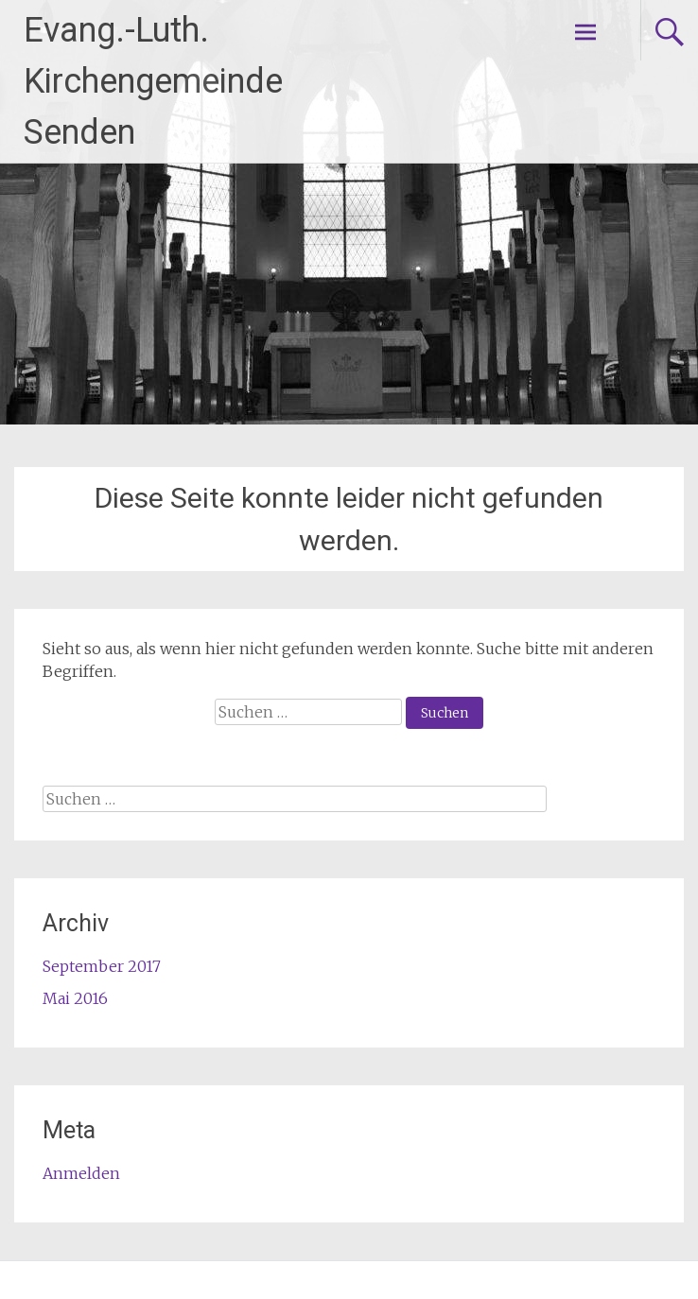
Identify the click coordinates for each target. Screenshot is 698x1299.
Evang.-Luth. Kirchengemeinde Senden (153, 81)
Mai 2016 (75, 998)
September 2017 (102, 966)
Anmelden (81, 1173)
